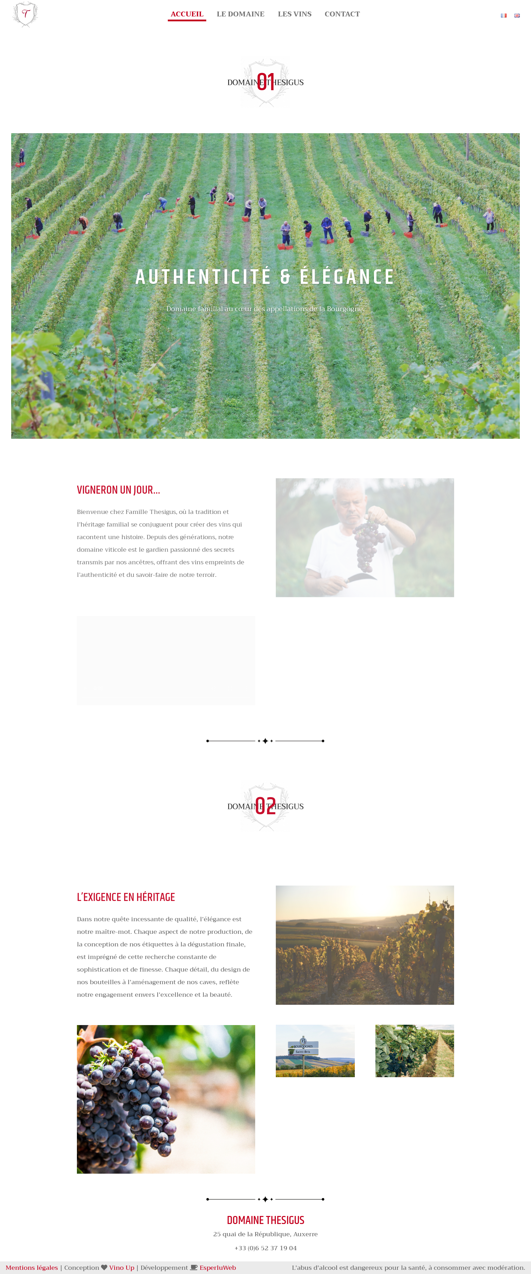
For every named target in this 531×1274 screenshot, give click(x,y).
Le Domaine (241, 16)
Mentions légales (32, 1267)
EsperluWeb (218, 1267)
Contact (342, 16)
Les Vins (294, 16)
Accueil (187, 16)
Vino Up (121, 1267)
